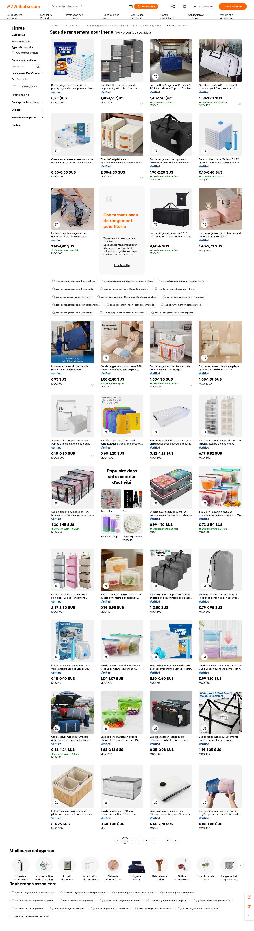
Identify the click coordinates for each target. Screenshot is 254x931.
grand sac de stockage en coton (212, 900)
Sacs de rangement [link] (177, 25)
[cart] (185, 7)
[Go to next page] (175, 840)
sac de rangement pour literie (177, 892)
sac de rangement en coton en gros (181, 304)
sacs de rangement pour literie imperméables (127, 281)
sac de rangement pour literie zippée (184, 296)
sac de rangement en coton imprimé (166, 900)
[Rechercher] (146, 6)
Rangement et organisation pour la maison (110, 25)
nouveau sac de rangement (27, 908)
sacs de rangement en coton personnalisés (76, 304)
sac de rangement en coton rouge (71, 296)
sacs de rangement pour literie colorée (73, 281)
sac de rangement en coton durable (198, 908)
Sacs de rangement (150, 25)
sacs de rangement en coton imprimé (172, 312)
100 (168, 840)
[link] (249, 896)
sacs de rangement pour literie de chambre (124, 288)
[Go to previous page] (117, 840)
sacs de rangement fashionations (109, 908)
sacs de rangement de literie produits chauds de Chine (127, 296)
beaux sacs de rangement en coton (120, 900)
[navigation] (27, 433)
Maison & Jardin (72, 25)
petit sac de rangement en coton (30, 916)
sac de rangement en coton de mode (132, 892)
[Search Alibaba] (89, 6)
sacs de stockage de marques (67, 908)
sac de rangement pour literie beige (175, 288)
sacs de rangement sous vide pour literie (181, 281)
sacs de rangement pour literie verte (72, 288)
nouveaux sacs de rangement (76, 900)
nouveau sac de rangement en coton (32, 900)
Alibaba (54, 25)
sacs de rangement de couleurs (153, 908)
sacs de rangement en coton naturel (72, 312)
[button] (131, 6)
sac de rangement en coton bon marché (122, 312)
